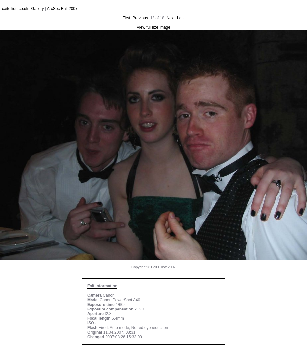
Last (181, 18)
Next (171, 18)
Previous (140, 18)
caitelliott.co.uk (15, 8)
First (126, 18)
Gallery (37, 8)
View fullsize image (153, 27)
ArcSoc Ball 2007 (62, 8)
